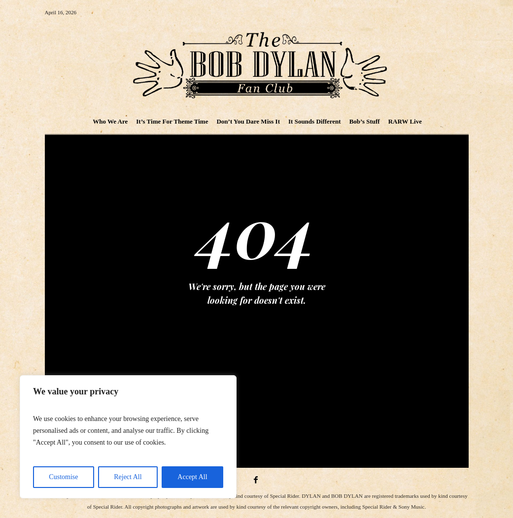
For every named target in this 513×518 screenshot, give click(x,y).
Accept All (192, 477)
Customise (63, 477)
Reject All (127, 477)
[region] (128, 436)
